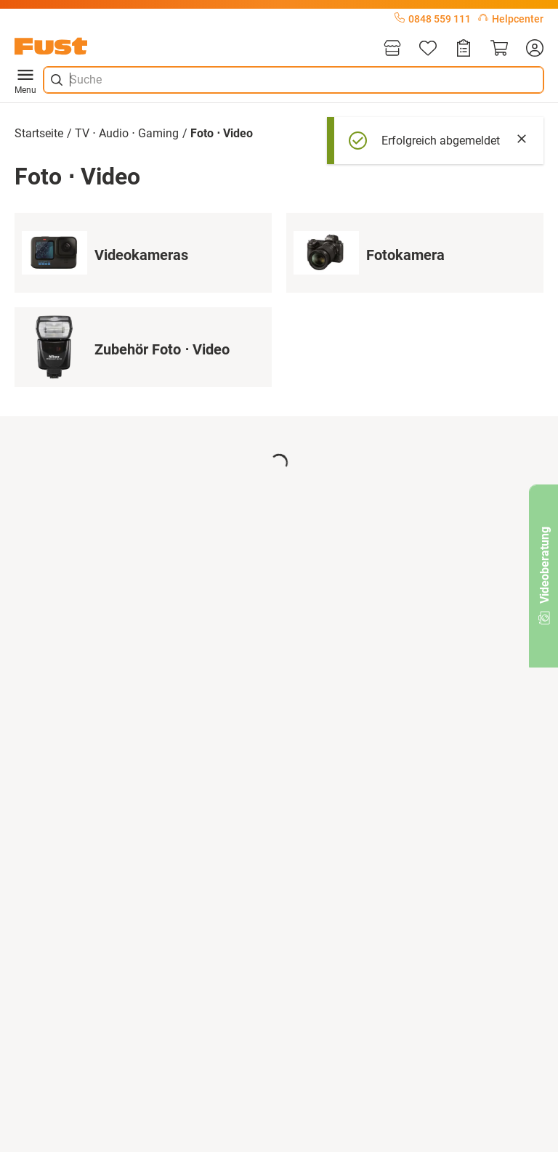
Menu (25, 80)
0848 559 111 (433, 19)
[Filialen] (392, 49)
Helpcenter (510, 19)
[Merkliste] (428, 49)
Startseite (39, 133)
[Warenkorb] (499, 49)
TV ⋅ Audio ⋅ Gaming (127, 133)
